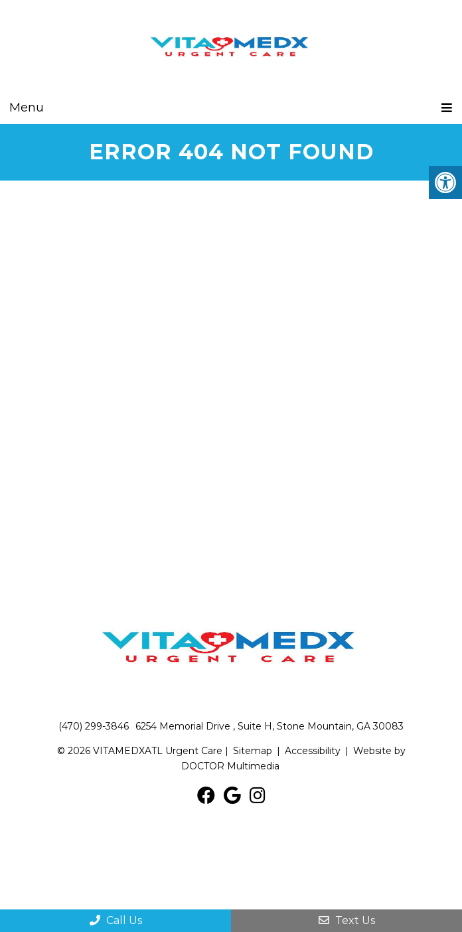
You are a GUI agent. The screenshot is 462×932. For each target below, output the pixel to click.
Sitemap (252, 751)
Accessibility (313, 751)
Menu (26, 107)
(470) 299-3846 (93, 726)
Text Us (347, 920)
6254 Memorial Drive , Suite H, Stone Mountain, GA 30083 (269, 726)
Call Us (116, 920)
